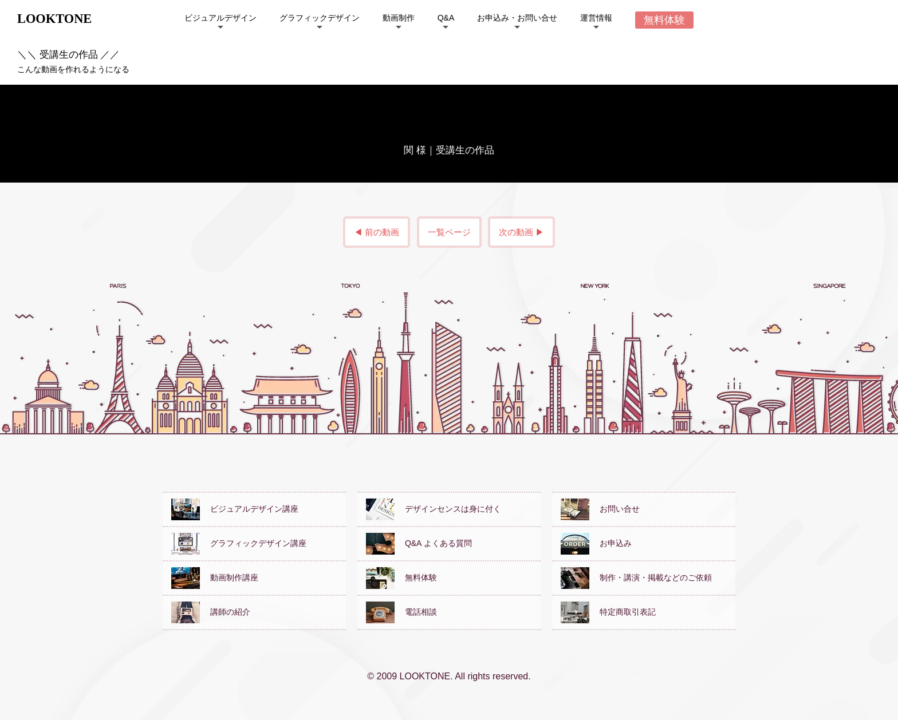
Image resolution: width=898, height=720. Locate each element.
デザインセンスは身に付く (433, 508)
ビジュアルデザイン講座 (234, 508)
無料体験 (401, 577)
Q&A (446, 17)
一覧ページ (449, 232)
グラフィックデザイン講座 (238, 543)
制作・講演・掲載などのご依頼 (636, 577)
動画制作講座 (214, 577)
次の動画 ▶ (521, 232)
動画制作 (399, 17)
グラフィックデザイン (319, 17)
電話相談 (401, 611)
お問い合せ (600, 508)
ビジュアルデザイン (220, 17)
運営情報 (596, 17)
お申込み (596, 543)
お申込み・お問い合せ (517, 17)
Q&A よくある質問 (419, 543)
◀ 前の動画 (376, 232)
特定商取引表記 (608, 611)
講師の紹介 (210, 611)
